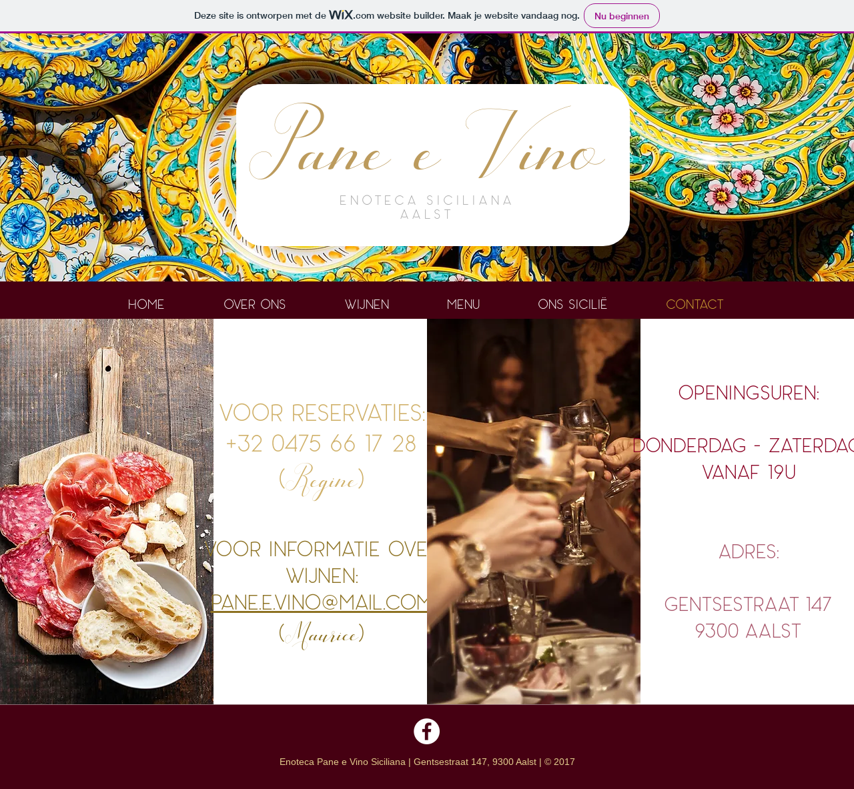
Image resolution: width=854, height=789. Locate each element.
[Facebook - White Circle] (427, 731)
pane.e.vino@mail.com (321, 601)
